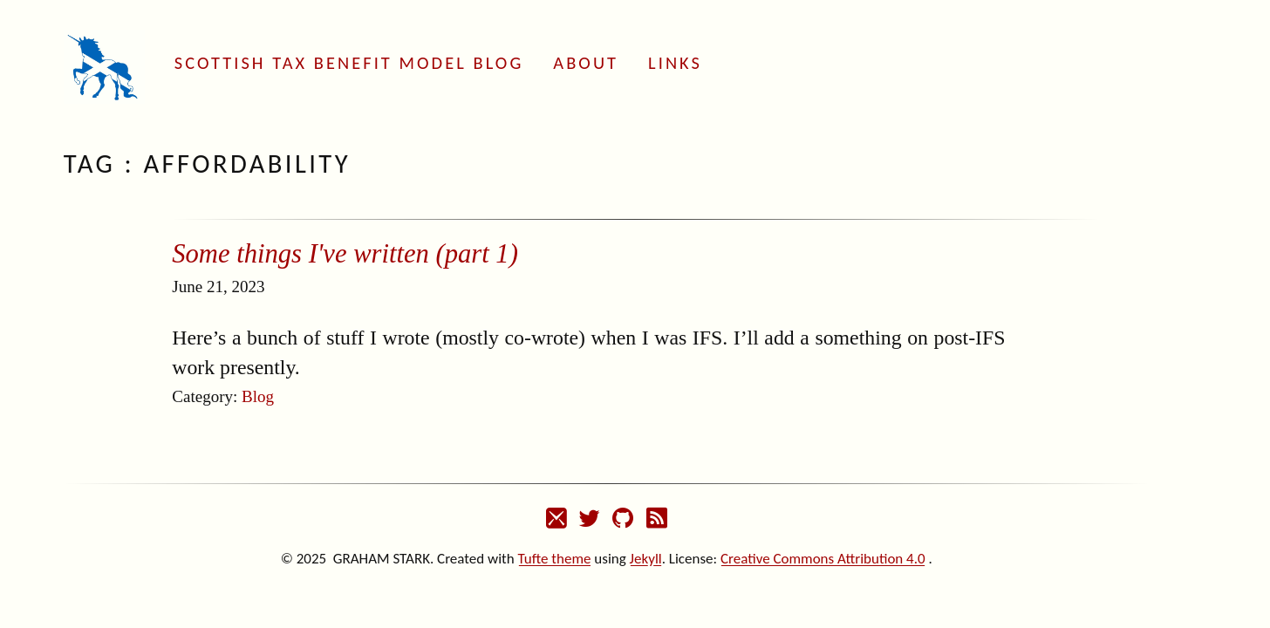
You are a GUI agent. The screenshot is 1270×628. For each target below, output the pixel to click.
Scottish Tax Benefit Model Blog (349, 62)
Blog (258, 396)
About (585, 62)
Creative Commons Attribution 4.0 (822, 559)
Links (675, 62)
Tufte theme (554, 559)
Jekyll (646, 559)
